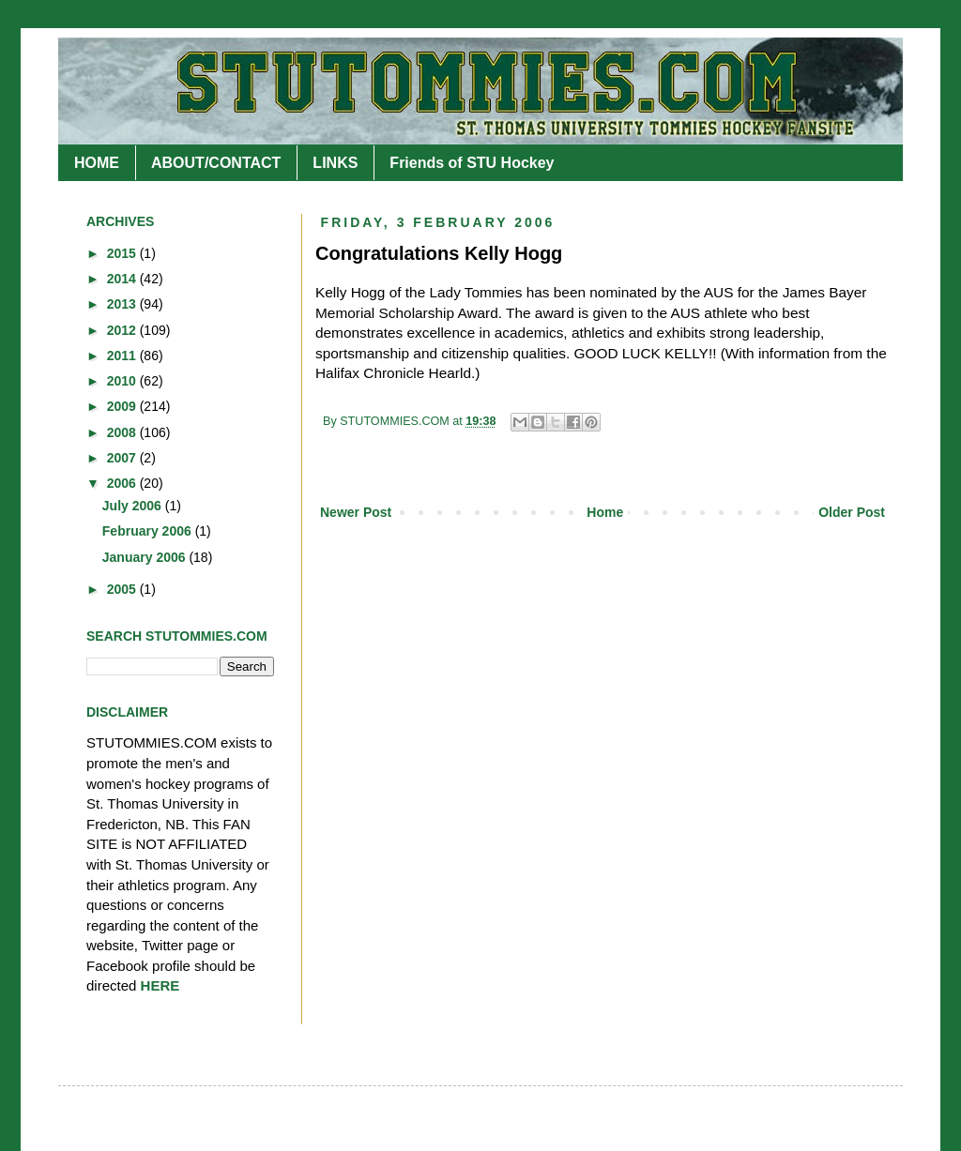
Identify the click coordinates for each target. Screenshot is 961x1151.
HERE (160, 985)
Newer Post (355, 512)
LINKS (335, 163)
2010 (123, 380)
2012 (123, 330)
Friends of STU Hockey (471, 163)
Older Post (851, 512)
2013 (123, 303)
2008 (123, 432)
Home (605, 512)
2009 (123, 406)
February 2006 (148, 530)
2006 (123, 483)
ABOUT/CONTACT (216, 163)
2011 (123, 355)
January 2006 (146, 557)
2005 (123, 589)
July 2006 (133, 505)
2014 (123, 278)
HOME (96, 163)
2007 (123, 457)
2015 (123, 253)
